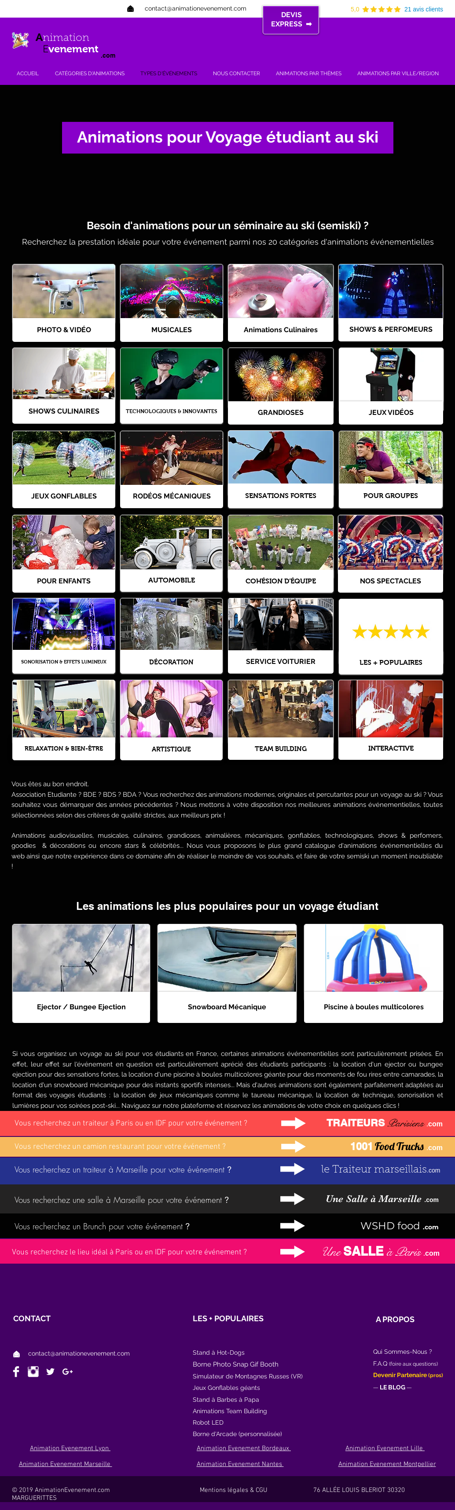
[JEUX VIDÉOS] (391, 413)
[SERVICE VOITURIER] (281, 662)
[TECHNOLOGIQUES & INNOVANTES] (171, 411)
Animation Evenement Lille (385, 1448)
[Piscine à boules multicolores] (373, 1007)
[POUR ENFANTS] (63, 581)
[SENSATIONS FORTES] (281, 496)
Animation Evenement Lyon (70, 1448)
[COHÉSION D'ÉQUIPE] (281, 581)
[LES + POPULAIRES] (391, 662)
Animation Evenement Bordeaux (244, 1448)
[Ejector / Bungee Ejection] (81, 1007)
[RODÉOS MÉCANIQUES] (171, 496)
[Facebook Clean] (16, 1371)
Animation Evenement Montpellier (387, 1464)
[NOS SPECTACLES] (390, 581)
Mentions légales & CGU (254, 1490)
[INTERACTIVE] (390, 748)
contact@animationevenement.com (79, 1353)
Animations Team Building (230, 1411)
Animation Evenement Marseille (65, 1464)
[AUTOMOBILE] (171, 580)
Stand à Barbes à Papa (226, 1399)
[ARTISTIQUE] (171, 748)
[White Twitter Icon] (50, 1371)
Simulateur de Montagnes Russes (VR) (248, 1376)
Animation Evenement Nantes (240, 1464)
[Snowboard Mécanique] (227, 1007)
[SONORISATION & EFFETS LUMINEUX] (63, 662)
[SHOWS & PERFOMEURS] (390, 329)
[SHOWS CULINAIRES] (63, 411)
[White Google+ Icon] (67, 1371)
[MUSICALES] (171, 330)
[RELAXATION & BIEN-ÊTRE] (63, 748)
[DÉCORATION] (171, 662)
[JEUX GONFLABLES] (63, 496)
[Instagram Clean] (33, 1371)
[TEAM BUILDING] (281, 748)
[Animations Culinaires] (281, 330)
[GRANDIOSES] (281, 413)
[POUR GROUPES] (391, 496)
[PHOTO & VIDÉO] (63, 330)
